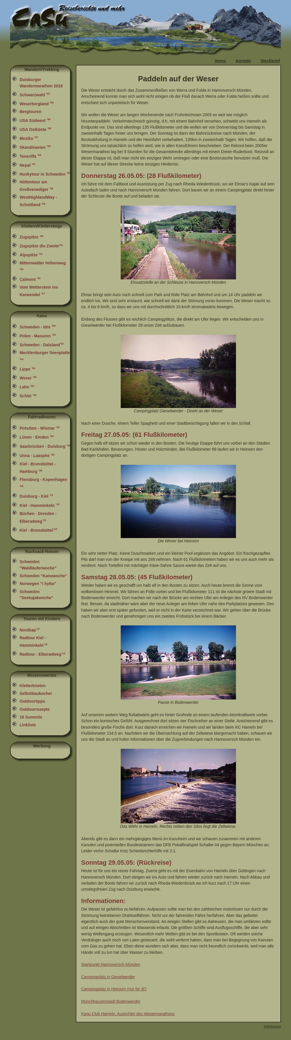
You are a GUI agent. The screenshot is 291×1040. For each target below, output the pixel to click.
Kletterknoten (33, 685)
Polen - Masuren (38, 336)
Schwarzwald (35, 95)
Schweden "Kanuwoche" (43, 575)
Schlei (28, 396)
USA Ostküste (35, 129)
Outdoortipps (32, 701)
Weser (28, 378)
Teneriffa (30, 156)
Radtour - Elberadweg (42, 654)
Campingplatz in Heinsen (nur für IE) (113, 989)
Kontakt (243, 61)
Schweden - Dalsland (42, 345)
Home (220, 61)
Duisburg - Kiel (36, 496)
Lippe (27, 369)
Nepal (27, 165)
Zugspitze (31, 237)
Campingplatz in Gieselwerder (108, 977)
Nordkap (30, 630)
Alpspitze (31, 255)
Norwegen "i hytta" (38, 583)
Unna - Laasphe (37, 455)
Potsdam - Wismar (40, 428)
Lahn (27, 387)
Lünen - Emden (37, 437)
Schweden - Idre (37, 327)
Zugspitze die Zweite (42, 246)
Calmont (30, 279)
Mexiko (29, 138)
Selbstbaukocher (36, 693)
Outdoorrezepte (35, 709)
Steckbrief (270, 61)
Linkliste (28, 725)
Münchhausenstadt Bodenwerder (110, 1001)
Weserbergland (37, 103)
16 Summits (31, 717)
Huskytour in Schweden (45, 174)
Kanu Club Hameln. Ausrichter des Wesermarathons (128, 1013)
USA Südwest (35, 120)
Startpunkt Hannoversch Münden (110, 964)
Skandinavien (35, 147)
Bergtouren (30, 111)
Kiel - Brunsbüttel (38, 530)
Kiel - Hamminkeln (39, 505)
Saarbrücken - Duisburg (45, 446)
